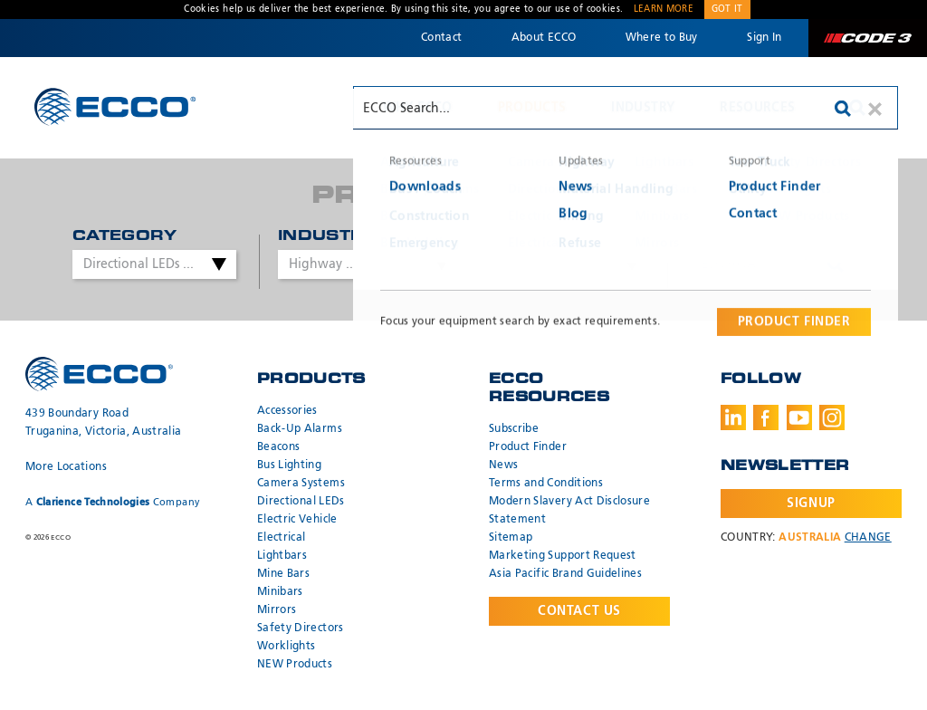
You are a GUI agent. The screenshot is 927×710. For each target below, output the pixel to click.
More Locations (66, 467)
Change (868, 537)
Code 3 (867, 38)
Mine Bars (283, 574)
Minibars (280, 592)
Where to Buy (662, 38)
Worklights (286, 646)
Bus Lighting (289, 465)
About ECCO (544, 38)
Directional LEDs (301, 501)
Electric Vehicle (297, 519)
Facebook (766, 417)
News (503, 465)
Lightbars (282, 556)
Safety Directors (300, 628)
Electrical (281, 537)
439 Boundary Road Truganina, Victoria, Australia (103, 422)
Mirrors (276, 610)
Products (532, 107)
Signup (811, 503)
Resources (757, 107)
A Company (112, 502)
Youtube (799, 417)
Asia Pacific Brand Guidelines (565, 574)
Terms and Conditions (546, 483)
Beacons (278, 447)
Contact (441, 38)
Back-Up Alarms (299, 429)
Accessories (287, 411)
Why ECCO (418, 107)
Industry (642, 107)
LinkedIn (733, 417)
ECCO (115, 106)
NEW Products (294, 664)
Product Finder (528, 447)
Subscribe (514, 429)
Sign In (764, 38)
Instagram (832, 417)
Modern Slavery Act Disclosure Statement (569, 510)
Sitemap (510, 537)
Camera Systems (301, 483)
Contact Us (579, 611)
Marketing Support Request (562, 556)
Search (857, 108)
